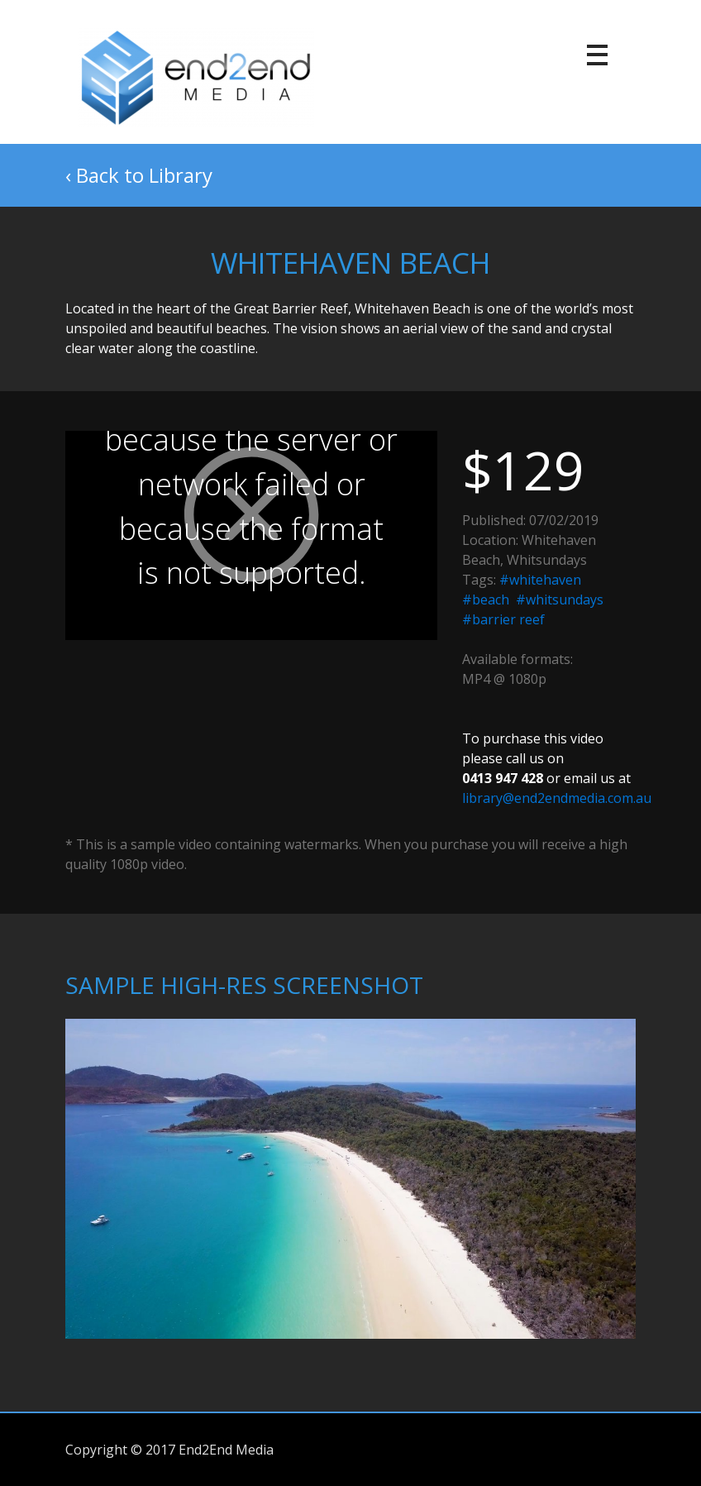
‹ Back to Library (138, 175)
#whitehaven (540, 580)
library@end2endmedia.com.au (556, 798)
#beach (485, 599)
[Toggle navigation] (598, 56)
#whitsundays (559, 599)
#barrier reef (503, 619)
